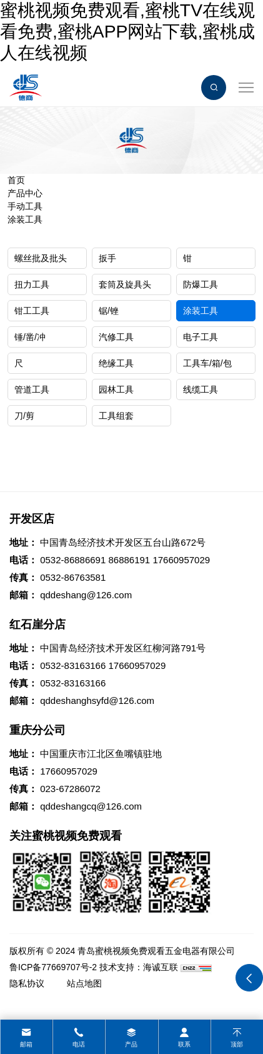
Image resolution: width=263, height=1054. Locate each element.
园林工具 (116, 389)
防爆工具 (200, 284)
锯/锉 (109, 311)
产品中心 (24, 193)
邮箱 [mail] (26, 1044)
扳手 (107, 258)
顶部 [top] (237, 1044)
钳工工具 (31, 311)
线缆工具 (200, 389)
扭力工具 (31, 284)
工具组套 (116, 416)
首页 (16, 180)
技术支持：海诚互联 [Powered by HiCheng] (138, 967)
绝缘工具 (116, 363)
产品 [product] (131, 1044)
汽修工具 (116, 337)
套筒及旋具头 (125, 284)
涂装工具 (24, 219)
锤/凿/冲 (30, 337)
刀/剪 (24, 416)
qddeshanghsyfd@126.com (97, 700)
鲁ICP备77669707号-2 (53, 967)
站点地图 (84, 983)
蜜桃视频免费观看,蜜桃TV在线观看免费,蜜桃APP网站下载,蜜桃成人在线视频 (127, 31)
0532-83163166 (73, 665)
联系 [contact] (184, 1044)
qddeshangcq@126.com (91, 806)
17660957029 (181, 560)
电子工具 (200, 337)
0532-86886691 (73, 560)
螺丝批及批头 (40, 258)
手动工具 (24, 206)
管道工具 (31, 389)
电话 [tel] (78, 1044)
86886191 (129, 560)
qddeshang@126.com (86, 595)
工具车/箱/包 (207, 363)
